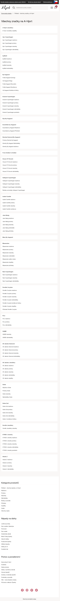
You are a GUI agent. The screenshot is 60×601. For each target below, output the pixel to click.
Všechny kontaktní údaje (29, 599)
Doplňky (3, 506)
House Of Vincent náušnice (10, 162)
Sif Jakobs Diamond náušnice (11, 347)
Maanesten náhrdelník (9, 256)
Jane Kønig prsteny (8, 221)
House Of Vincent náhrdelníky (11, 171)
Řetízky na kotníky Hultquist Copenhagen (14, 190)
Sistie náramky (7, 394)
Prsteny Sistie (6, 390)
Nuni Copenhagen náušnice (10, 274)
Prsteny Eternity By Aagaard (10, 140)
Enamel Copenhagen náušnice (11, 99)
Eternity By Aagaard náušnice (10, 146)
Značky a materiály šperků (8, 575)
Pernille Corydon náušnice (10, 290)
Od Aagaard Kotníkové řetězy (11, 90)
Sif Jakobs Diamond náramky (10, 353)
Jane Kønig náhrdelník (8, 228)
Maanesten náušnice (8, 246)
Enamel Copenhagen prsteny (10, 103)
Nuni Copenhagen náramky (10, 278)
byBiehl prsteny (7, 62)
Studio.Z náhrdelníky (8, 469)
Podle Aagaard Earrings (9, 77)
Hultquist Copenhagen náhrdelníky (12, 187)
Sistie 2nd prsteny (7, 409)
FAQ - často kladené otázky (8, 580)
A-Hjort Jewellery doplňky (10, 30)
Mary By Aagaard (8, 237)
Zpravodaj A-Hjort (6, 562)
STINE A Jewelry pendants (10, 450)
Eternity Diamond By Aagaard (11, 137)
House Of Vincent (8, 159)
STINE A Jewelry (8, 434)
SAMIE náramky (7, 334)
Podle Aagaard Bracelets (9, 84)
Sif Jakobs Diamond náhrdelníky (11, 356)
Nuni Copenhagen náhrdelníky (11, 281)
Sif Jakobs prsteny (8, 368)
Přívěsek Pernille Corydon (10, 309)
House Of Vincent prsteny (10, 165)
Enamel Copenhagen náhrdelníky (11, 109)
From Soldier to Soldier (9, 153)
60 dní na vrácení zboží (34, 2)
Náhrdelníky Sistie (7, 397)
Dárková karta (5, 567)
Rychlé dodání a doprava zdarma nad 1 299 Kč (13, 2)
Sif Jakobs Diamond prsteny (10, 350)
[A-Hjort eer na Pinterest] (31, 590)
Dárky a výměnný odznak (8, 569)
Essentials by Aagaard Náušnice (11, 127)
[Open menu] (52, 8)
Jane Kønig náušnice (8, 218)
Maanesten (6, 243)
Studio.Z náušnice (7, 459)
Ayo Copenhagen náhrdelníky (10, 49)
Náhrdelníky (4, 498)
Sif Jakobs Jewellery (9, 362)
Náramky (3, 495)
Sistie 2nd (5, 403)
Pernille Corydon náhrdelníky (10, 300)
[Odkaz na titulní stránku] (5, 8)
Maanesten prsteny (8, 249)
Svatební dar (4, 549)
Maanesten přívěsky (8, 265)
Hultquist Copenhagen (9, 177)
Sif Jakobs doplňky (8, 378)
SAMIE (4, 331)
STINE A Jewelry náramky (10, 444)
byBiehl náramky (7, 65)
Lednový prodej (5, 524)
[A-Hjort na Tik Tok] (36, 590)
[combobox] (31, 7)
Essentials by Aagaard (9, 124)
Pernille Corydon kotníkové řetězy (12, 303)
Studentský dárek (6, 534)
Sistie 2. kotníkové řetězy (9, 419)
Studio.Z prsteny (7, 463)
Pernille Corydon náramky (9, 296)
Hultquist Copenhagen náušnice (11, 180)
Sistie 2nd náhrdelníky (8, 416)
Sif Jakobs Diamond (9, 343)
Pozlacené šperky (6, 541)
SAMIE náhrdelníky (8, 337)
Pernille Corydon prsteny (9, 293)
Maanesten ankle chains (9, 259)
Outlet (3, 508)
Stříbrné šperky (5, 544)
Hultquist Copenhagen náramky (11, 184)
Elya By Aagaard (7, 118)
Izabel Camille (7, 196)
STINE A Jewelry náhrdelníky (10, 447)
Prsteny (3, 493)
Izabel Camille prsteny (9, 202)
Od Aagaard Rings (7, 81)
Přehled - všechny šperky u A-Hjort (11, 488)
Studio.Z (5, 456)
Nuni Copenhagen (8, 271)
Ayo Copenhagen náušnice (10, 40)
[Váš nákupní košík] (56, 7)
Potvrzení (3, 529)
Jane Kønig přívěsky (8, 231)
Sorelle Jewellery (8, 425)
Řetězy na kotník (5, 500)
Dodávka (3, 564)
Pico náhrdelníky (7, 325)
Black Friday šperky (6, 536)
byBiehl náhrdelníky (8, 68)
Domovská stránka (6, 13)
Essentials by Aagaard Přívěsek (11, 131)
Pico (4, 315)
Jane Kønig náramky (8, 224)
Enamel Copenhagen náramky (11, 106)
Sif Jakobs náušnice (8, 365)
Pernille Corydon (8, 287)
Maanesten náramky (8, 252)
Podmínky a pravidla (6, 577)
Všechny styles (5, 511)
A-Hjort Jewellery (8, 27)
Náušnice (3, 490)
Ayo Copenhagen (8, 37)
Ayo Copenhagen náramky (10, 46)
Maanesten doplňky (8, 262)
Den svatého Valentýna (7, 526)
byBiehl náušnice (7, 59)
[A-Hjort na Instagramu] (27, 590)
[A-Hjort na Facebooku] (22, 590)
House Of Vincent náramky (10, 168)
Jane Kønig (6, 215)
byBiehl (5, 56)
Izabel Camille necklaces (9, 209)
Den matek (4, 531)
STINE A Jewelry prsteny (9, 441)
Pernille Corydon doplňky (9, 306)
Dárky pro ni (4, 546)
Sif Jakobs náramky (8, 372)
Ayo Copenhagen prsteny (9, 43)
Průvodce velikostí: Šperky (8, 582)
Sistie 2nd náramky (8, 412)
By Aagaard (6, 74)
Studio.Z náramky (7, 466)
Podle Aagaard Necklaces (10, 87)
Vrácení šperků (5, 572)
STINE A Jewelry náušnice (10, 437)
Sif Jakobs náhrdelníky (9, 375)
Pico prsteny (6, 322)
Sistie (4, 384)
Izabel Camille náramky (9, 206)
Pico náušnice (6, 318)
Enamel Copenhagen (9, 96)
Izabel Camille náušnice (9, 199)
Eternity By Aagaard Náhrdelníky (11, 143)
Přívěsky (3, 503)
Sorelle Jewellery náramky (10, 428)
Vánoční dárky (5, 539)
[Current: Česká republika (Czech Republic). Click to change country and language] (56, 2)
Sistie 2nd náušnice (8, 406)
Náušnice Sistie (7, 387)
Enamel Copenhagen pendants (11, 112)
